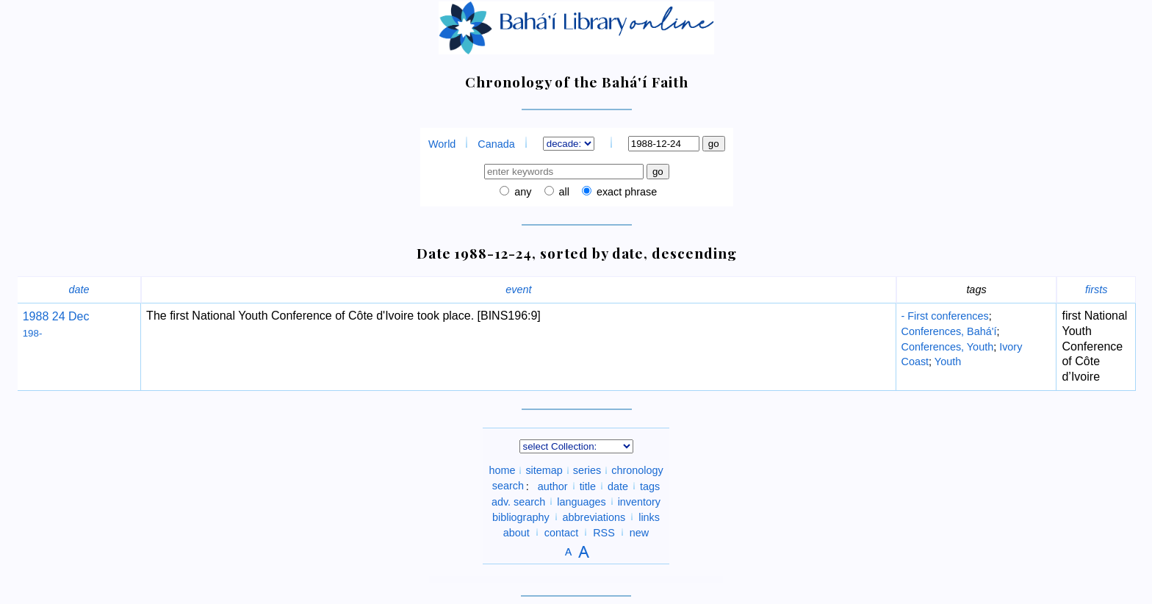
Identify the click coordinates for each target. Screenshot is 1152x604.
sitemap (543, 470)
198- (33, 333)
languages (581, 501)
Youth (948, 361)
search (508, 486)
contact (561, 532)
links (649, 516)
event (518, 289)
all (562, 192)
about (516, 532)
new (639, 532)
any (521, 192)
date (78, 289)
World (442, 144)
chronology (637, 470)
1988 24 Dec (56, 316)
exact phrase (625, 192)
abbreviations (594, 516)
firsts (1096, 289)
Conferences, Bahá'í (949, 331)
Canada (496, 144)
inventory (639, 501)
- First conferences (945, 316)
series (587, 470)
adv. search (518, 501)
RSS (604, 532)
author (553, 486)
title (588, 486)
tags (650, 486)
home (502, 470)
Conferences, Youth (947, 347)
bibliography (521, 516)
